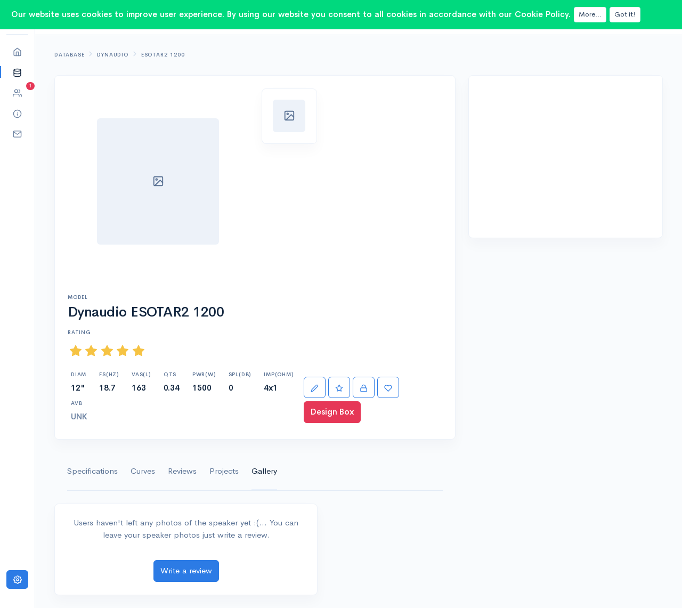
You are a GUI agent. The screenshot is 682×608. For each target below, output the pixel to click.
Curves (143, 471)
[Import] (364, 388)
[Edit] (315, 388)
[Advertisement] (565, 156)
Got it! (625, 14)
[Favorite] (388, 388)
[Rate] (339, 388)
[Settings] (17, 579)
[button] (17, 72)
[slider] (107, 351)
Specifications (92, 471)
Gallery (264, 471)
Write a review (186, 570)
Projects (224, 471)
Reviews (182, 471)
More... (590, 14)
